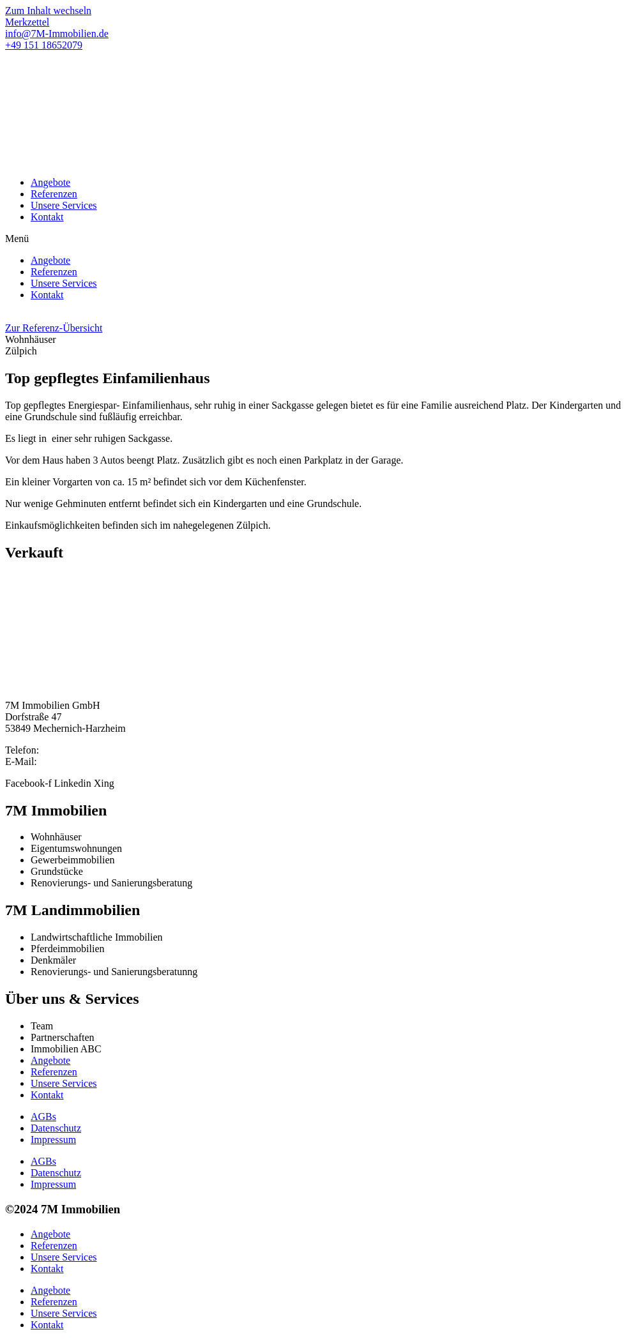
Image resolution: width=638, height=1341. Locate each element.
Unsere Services (64, 205)
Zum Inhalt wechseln (48, 10)
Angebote (50, 182)
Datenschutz (56, 1128)
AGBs (43, 1116)
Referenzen (54, 193)
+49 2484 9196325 (80, 750)
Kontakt (47, 216)
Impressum (53, 1139)
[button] (319, 239)
